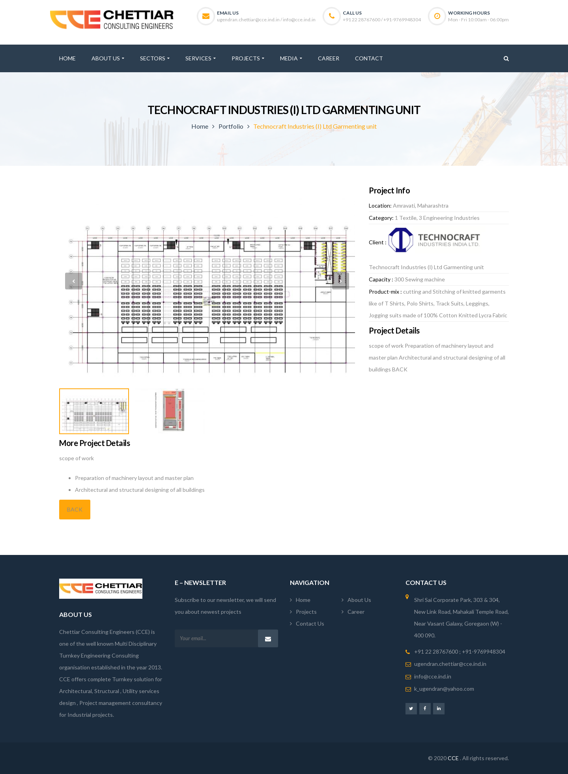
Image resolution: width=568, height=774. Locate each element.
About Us (359, 599)
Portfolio (231, 126)
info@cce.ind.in (432, 676)
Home (199, 126)
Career (356, 611)
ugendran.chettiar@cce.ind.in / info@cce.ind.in (266, 19)
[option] (207, 281)
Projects (306, 611)
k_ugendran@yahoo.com (444, 688)
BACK (74, 509)
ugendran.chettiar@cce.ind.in (450, 663)
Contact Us (310, 623)
